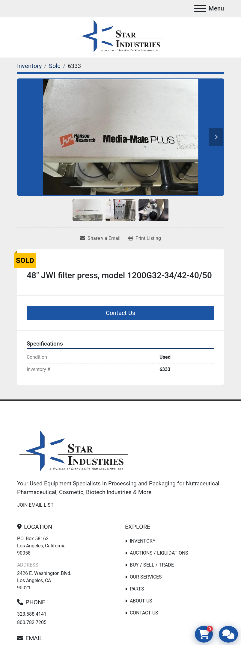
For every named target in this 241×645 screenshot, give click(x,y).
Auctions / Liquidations (159, 553)
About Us (141, 601)
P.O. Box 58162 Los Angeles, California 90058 (41, 546)
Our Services (146, 577)
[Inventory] (29, 65)
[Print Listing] (144, 238)
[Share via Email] (100, 238)
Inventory (143, 541)
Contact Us (120, 313)
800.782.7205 (31, 622)
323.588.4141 (31, 614)
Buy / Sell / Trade (152, 565)
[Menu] (200, 8)
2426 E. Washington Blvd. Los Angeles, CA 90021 (44, 580)
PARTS (137, 589)
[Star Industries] (73, 452)
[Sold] (55, 65)
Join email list (35, 505)
